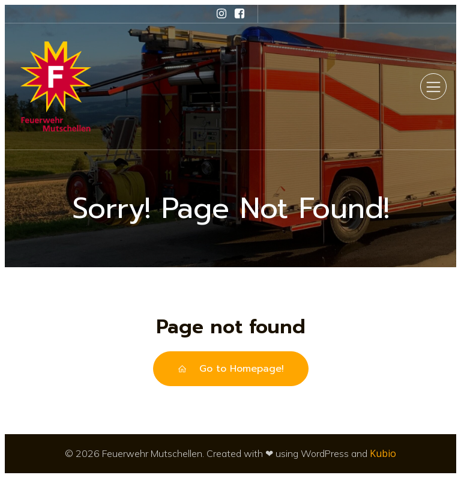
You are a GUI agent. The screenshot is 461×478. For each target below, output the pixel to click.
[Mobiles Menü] (433, 86)
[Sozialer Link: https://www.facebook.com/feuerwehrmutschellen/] (239, 14)
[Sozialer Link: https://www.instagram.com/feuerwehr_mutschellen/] (221, 14)
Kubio (383, 453)
